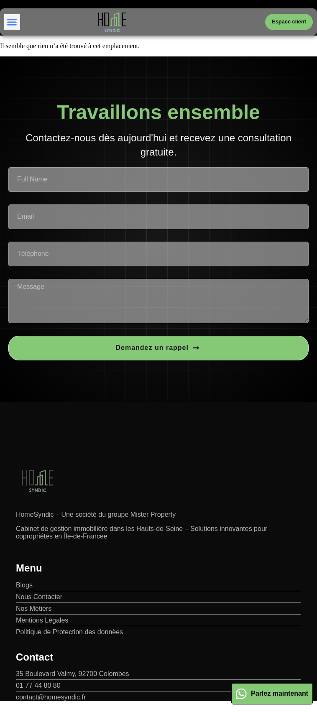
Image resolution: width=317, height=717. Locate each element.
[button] (12, 22)
